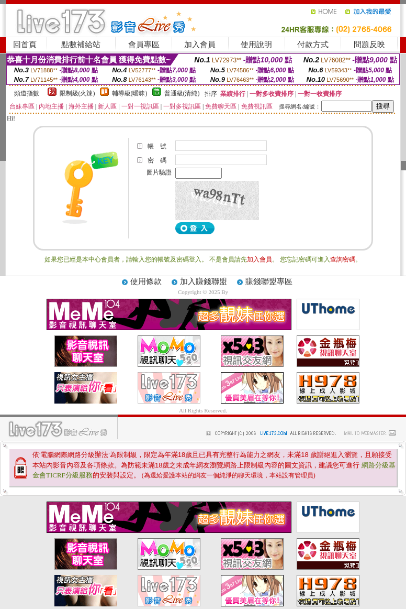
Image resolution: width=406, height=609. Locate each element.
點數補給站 (80, 44)
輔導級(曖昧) (130, 93)
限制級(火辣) (77, 93)
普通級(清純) (182, 93)
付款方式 (313, 44)
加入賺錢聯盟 (203, 281)
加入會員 (200, 44)
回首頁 (25, 44)
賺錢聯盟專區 (268, 281)
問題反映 (369, 44)
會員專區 (144, 44)
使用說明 (256, 44)
